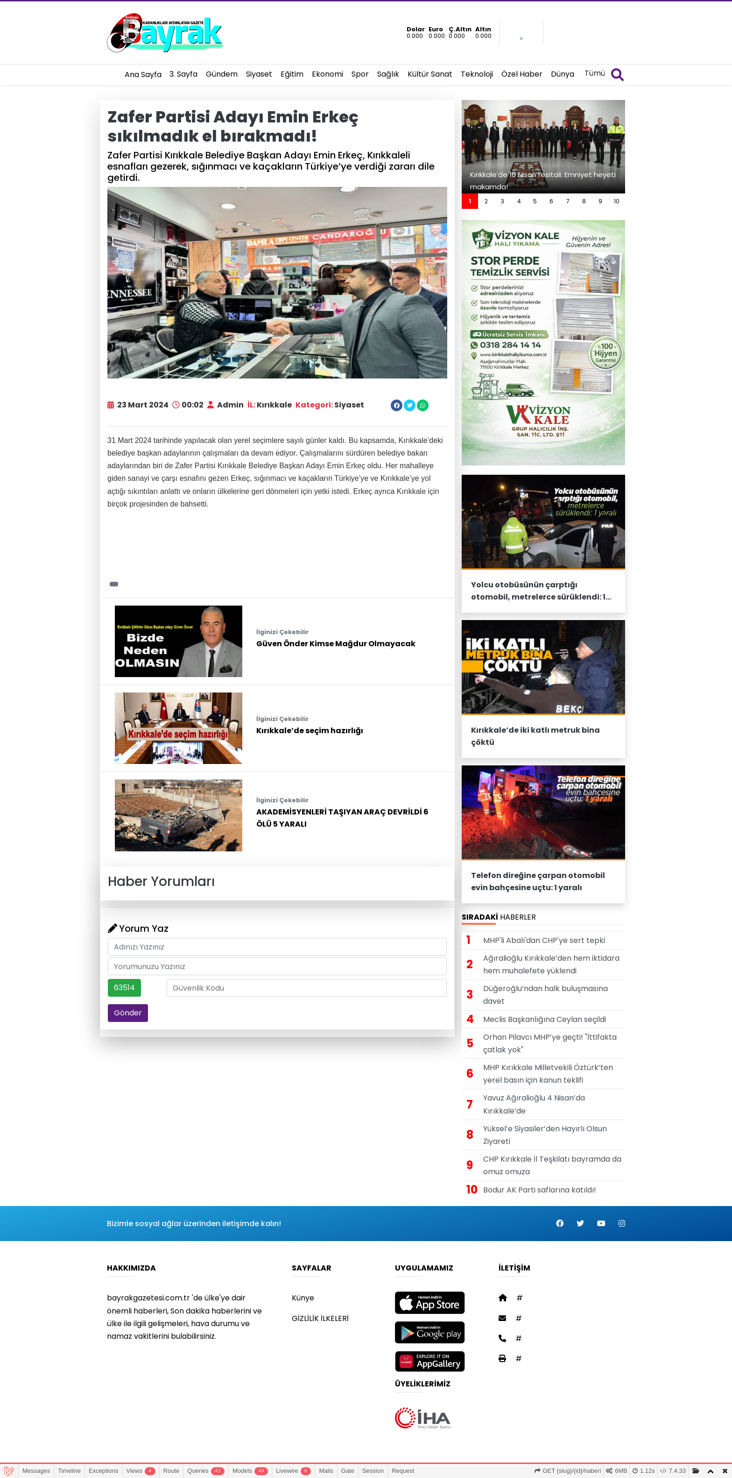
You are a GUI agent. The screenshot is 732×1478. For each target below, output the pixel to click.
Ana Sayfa (143, 74)
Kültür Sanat (430, 74)
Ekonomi (327, 74)
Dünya (562, 74)
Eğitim (292, 74)
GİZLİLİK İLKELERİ (320, 1318)
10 (616, 201)
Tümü (594, 73)
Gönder (128, 1012)
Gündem (222, 74)
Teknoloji (477, 74)
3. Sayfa (183, 74)
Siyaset (259, 74)
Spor (360, 74)
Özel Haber (521, 74)
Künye (303, 1297)
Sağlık (388, 74)
